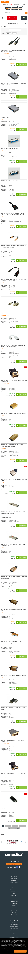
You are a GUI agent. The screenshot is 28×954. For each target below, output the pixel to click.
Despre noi (14, 905)
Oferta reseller (14, 936)
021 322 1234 (4, 2)
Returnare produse (14, 928)
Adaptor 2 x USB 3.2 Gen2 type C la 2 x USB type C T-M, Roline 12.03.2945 (14, 84)
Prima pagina (14, 903)
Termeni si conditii (14, 932)
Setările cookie (9, 951)
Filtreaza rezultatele (14, 23)
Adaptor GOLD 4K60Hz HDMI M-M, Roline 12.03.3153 (13, 414)
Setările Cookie (14, 895)
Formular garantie (14, 890)
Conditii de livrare (14, 924)
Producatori (14, 915)
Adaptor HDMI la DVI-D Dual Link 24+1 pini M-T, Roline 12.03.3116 (13, 741)
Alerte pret (14, 888)
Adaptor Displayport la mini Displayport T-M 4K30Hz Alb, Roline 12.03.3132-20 (13, 346)
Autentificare (14, 878)
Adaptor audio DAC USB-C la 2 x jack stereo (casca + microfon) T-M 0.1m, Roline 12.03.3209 (12, 214)
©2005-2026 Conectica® (14, 938)
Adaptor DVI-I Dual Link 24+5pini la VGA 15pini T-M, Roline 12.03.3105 (14, 381)
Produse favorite (14, 886)
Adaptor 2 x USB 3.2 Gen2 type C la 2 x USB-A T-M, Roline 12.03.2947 (13, 116)
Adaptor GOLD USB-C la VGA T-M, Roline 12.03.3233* (14, 675)
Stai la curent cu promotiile (14, 864)
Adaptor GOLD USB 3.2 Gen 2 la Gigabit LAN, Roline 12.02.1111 (14, 480)
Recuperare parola (14, 882)
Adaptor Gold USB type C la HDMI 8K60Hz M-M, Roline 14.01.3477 (13, 545)
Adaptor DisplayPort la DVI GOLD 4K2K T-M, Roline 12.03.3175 (14, 312)
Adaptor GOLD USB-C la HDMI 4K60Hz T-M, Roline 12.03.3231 (13, 610)
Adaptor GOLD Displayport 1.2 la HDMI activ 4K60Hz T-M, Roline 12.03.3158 (12, 445)
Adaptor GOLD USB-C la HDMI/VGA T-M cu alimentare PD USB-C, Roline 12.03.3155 (11, 642)
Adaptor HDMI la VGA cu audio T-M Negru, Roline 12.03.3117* (14, 807)
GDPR (14, 894)
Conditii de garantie (14, 926)
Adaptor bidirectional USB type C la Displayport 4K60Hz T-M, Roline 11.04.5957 (14, 280)
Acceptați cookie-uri (20, 951)
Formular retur (14, 892)
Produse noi (14, 911)
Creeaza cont (14, 880)
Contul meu (14, 884)
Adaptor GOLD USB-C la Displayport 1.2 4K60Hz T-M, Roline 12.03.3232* (14, 577)
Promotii (12, 18)
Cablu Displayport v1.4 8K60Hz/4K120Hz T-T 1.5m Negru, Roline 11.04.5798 (13, 51)
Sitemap (14, 907)
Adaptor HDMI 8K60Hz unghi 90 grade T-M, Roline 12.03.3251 (13, 708)
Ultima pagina (16, 828)
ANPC (14, 934)
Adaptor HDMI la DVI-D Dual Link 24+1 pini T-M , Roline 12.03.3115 (13, 774)
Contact (14, 913)
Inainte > (10, 828)
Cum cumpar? (14, 922)
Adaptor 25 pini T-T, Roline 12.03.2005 (10, 181)
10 (24, 826)
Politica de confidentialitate (14, 930)
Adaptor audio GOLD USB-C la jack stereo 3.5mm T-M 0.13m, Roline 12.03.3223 (13, 246)
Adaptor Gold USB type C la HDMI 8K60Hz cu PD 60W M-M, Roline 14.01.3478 (13, 512)
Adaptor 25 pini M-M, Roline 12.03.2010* (10, 148)
